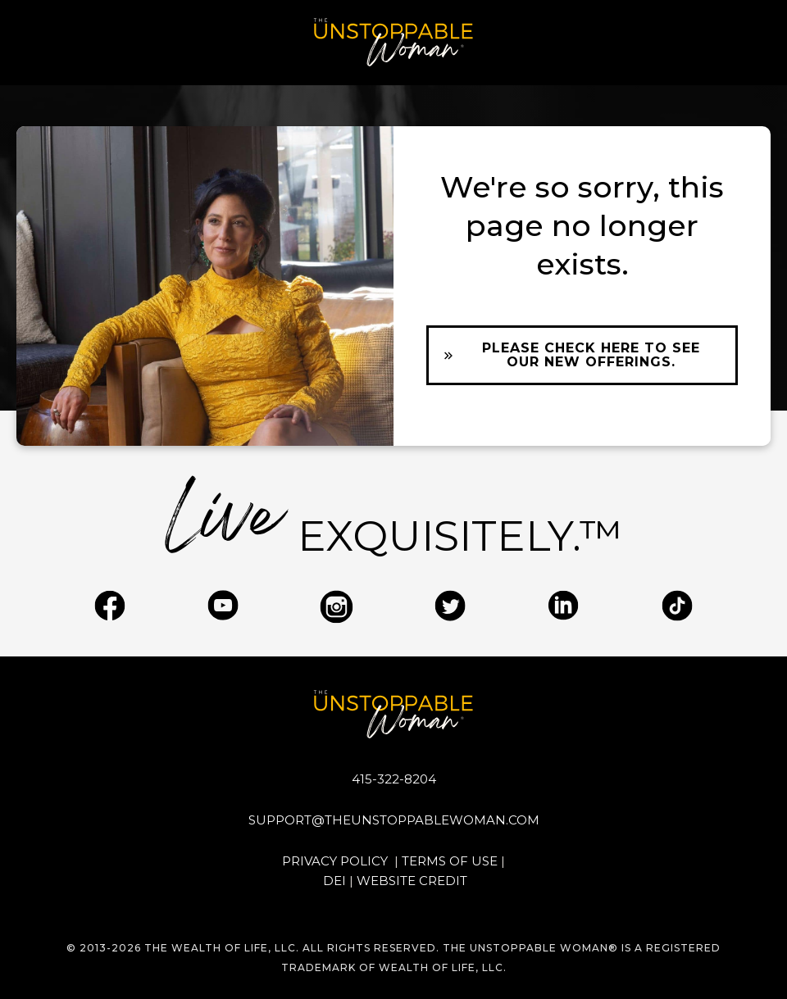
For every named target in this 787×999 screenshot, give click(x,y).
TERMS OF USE (450, 861)
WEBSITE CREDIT (412, 880)
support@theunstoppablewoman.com (393, 820)
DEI (334, 880)
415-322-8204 (394, 779)
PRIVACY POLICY (336, 861)
